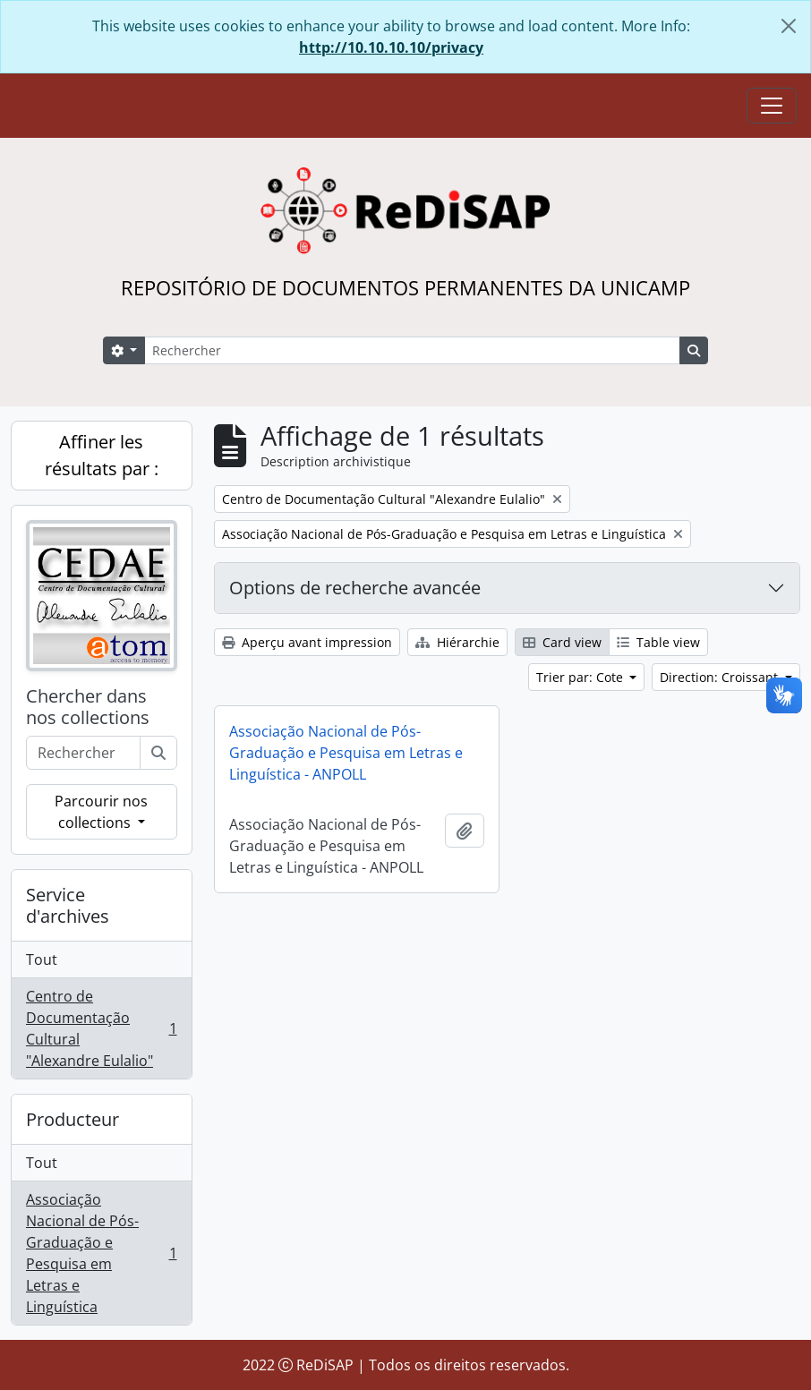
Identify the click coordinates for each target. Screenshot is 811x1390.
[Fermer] (788, 26)
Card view (562, 642)
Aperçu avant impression (307, 642)
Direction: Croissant (720, 677)
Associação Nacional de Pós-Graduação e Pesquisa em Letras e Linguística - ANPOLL (346, 752)
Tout (41, 959)
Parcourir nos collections (101, 811)
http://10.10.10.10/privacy (391, 47)
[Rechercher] (412, 350)
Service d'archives (67, 905)
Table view (658, 642)
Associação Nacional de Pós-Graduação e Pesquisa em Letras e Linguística (101, 1253)
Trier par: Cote (581, 677)
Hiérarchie (457, 642)
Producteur (72, 1119)
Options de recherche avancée (355, 588)
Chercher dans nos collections (87, 707)
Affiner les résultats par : (101, 455)
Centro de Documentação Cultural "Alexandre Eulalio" (101, 1028)
